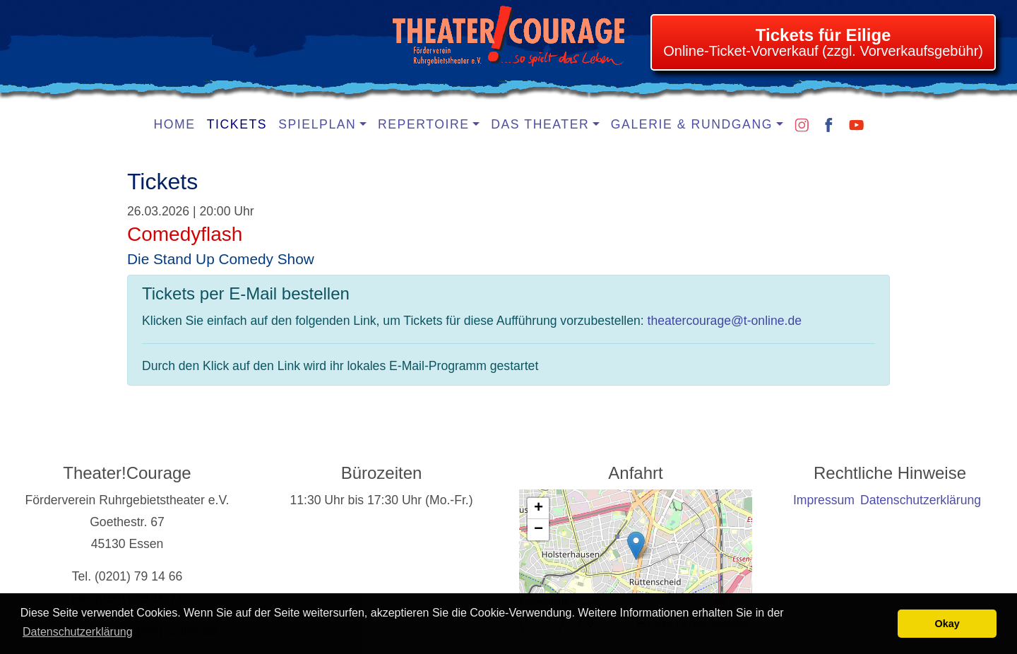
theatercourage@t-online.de (725, 321)
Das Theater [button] (540, 124)
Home (175, 124)
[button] (636, 545)
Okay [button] (947, 623)
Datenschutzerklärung (920, 500)
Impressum (824, 500)
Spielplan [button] (317, 124)
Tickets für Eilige (823, 34)
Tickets (237, 124)
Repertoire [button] (424, 124)
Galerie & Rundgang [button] (692, 124)
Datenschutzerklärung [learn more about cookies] (78, 632)
